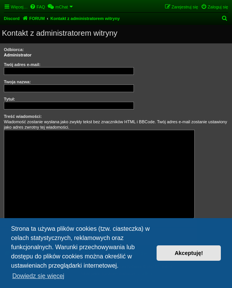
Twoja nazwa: (17, 81)
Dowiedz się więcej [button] (38, 276)
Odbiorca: (14, 49)
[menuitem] (37, 7)
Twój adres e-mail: (22, 64)
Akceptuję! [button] (189, 253)
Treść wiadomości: (23, 116)
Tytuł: (9, 99)
